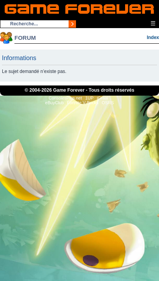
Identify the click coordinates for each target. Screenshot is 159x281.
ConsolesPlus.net (65, 98)
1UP (89, 98)
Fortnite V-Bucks (83, 102)
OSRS (108, 102)
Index (153, 37)
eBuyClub (54, 102)
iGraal (102, 98)
